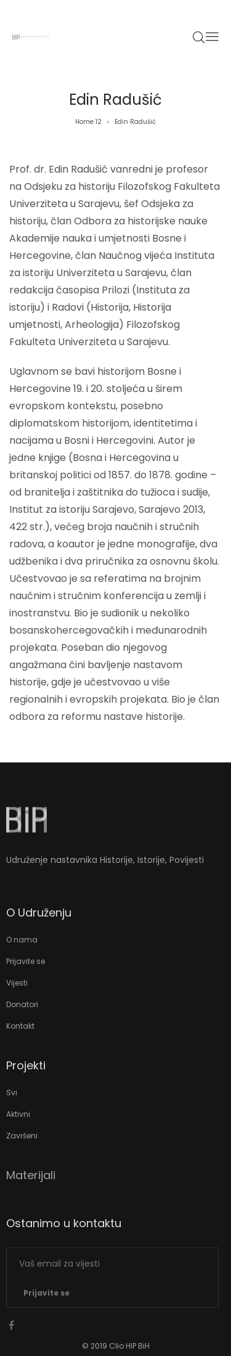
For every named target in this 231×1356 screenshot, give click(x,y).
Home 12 (88, 121)
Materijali (30, 1175)
